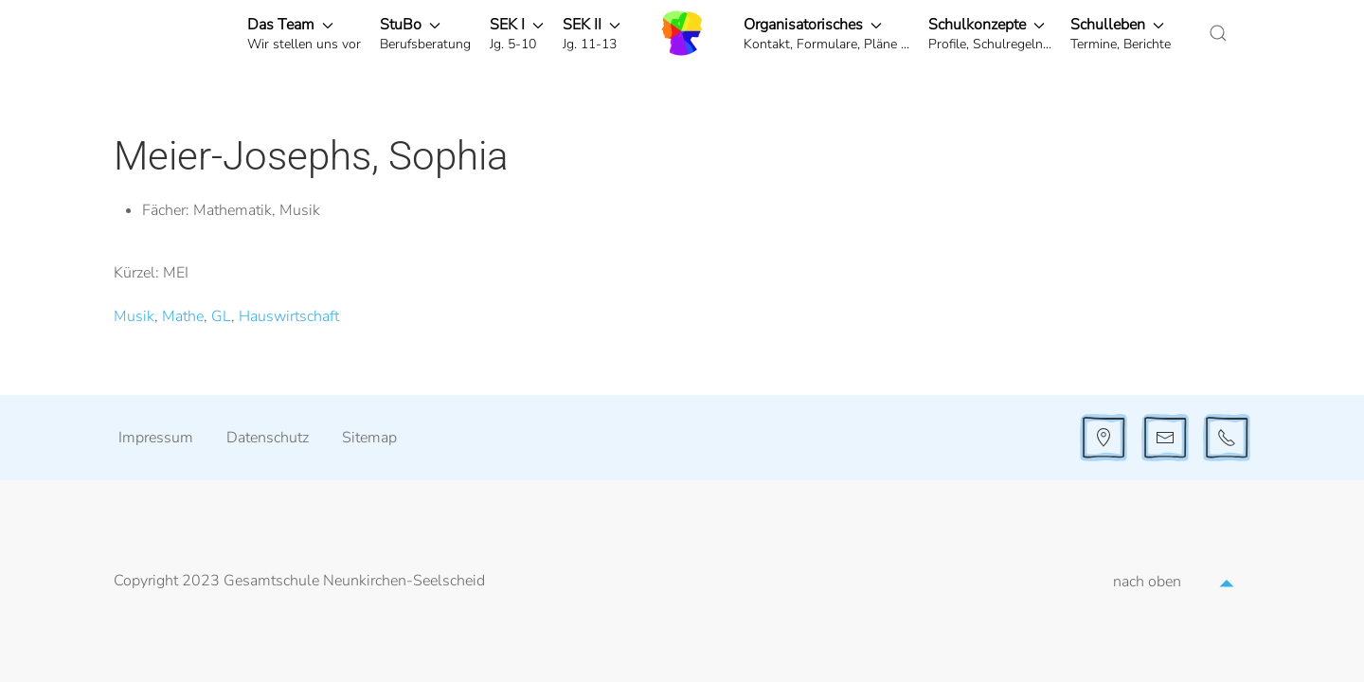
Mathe (183, 316)
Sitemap (369, 437)
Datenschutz (267, 437)
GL (221, 316)
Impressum (155, 437)
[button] (304, 33)
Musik (134, 316)
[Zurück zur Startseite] (682, 33)
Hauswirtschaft (289, 316)
